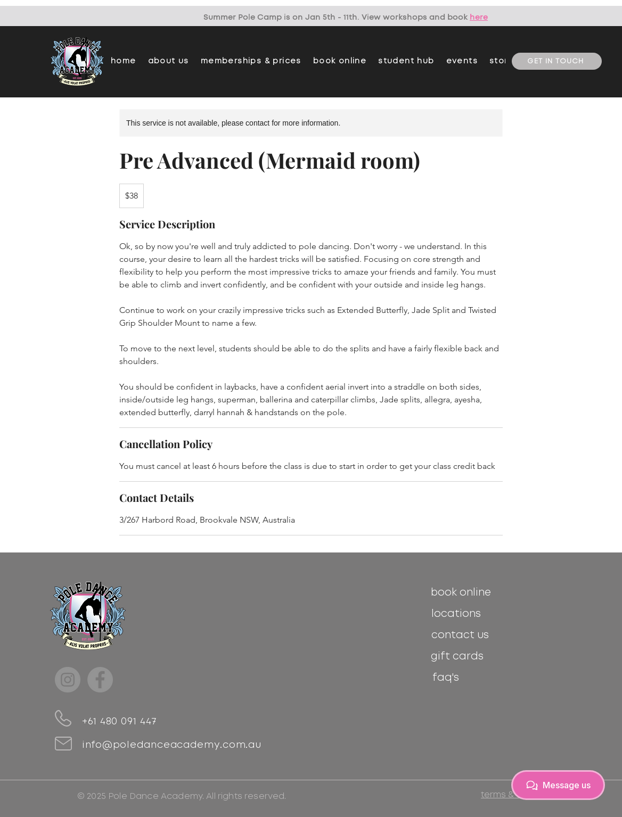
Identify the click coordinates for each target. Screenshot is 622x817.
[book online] (461, 592)
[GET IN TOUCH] (557, 61)
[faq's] (445, 677)
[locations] (456, 613)
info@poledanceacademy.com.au (171, 745)
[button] (251, 61)
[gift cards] (457, 656)
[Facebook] (100, 679)
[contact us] (460, 635)
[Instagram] (67, 679)
